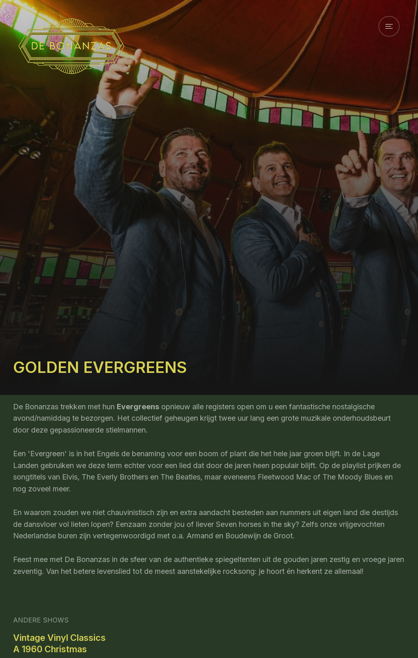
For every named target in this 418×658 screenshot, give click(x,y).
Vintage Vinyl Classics (59, 637)
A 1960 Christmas (50, 649)
